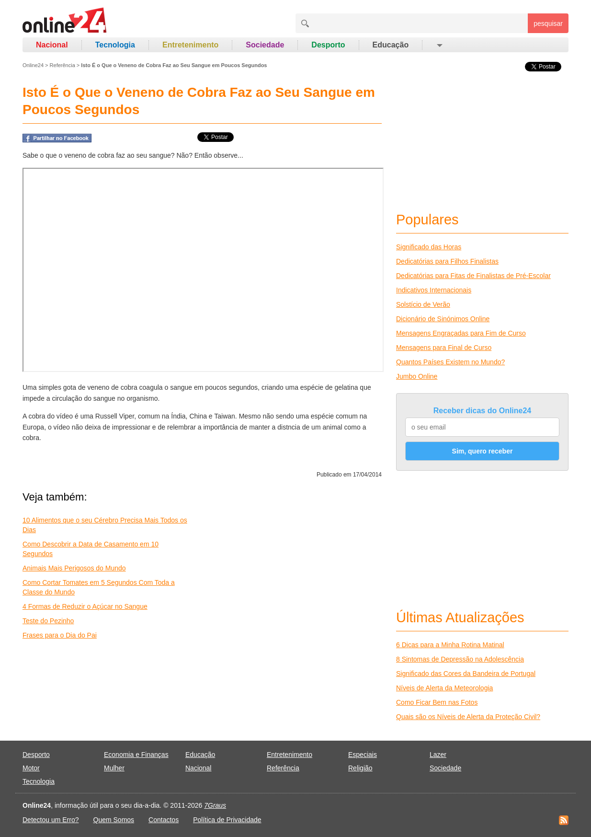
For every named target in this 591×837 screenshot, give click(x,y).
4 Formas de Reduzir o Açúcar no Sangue (85, 606)
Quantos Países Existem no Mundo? (450, 362)
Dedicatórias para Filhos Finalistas (447, 261)
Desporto (328, 45)
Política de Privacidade (227, 820)
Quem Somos (114, 820)
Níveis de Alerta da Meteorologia (444, 688)
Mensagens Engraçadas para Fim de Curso (461, 333)
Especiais (362, 754)
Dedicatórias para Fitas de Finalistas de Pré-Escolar (473, 275)
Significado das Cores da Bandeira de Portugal (465, 673)
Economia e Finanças (136, 754)
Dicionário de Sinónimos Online (442, 319)
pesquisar (548, 23)
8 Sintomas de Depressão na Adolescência (460, 659)
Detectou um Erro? (51, 820)
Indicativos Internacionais (433, 290)
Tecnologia (115, 45)
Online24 (33, 65)
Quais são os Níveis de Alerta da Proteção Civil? (468, 717)
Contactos (163, 820)
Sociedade (265, 45)
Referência (62, 65)
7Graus (215, 805)
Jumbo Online (416, 376)
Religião (360, 768)
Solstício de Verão (423, 304)
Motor (31, 768)
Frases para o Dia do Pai (60, 635)
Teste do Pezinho (48, 621)
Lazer (438, 754)
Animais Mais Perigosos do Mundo (74, 568)
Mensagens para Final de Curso (443, 347)
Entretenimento (190, 45)
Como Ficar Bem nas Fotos (436, 702)
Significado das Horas (428, 247)
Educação (391, 45)
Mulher (114, 768)
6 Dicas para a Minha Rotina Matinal (450, 645)
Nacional (52, 45)
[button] (439, 45)
